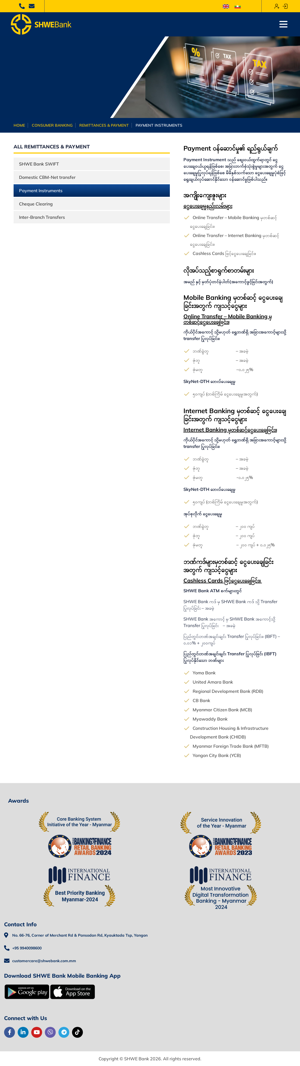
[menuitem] (226, 6)
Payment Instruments (40, 190)
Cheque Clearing (36, 204)
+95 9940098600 (27, 948)
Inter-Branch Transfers (42, 217)
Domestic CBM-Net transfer (47, 177)
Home (19, 125)
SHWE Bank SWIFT (39, 164)
